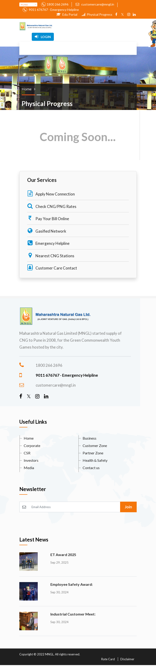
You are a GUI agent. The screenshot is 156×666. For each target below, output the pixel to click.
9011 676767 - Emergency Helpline (53, 10)
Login (43, 37)
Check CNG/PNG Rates (51, 206)
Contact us (91, 467)
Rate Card (108, 659)
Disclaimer (127, 659)
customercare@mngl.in (95, 4)
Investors (31, 460)
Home (29, 438)
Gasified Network (46, 231)
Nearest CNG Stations (50, 255)
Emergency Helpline (48, 243)
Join (128, 506)
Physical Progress (97, 14)
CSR (27, 453)
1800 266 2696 (57, 4)
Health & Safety (95, 460)
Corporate (32, 445)
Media (29, 467)
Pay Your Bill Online (48, 218)
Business (89, 438)
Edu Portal (66, 14)
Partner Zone (93, 453)
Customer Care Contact (52, 267)
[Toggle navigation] (70, 26)
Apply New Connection (51, 193)
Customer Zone (95, 445)
